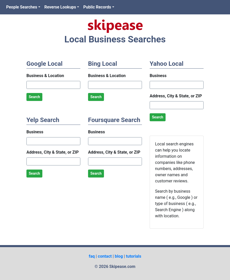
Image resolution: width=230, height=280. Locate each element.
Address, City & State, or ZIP (52, 152)
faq (92, 256)
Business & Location (45, 75)
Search (34, 97)
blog (119, 256)
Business (34, 131)
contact (105, 256)
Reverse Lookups (60, 7)
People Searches (21, 7)
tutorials (133, 256)
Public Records (97, 7)
